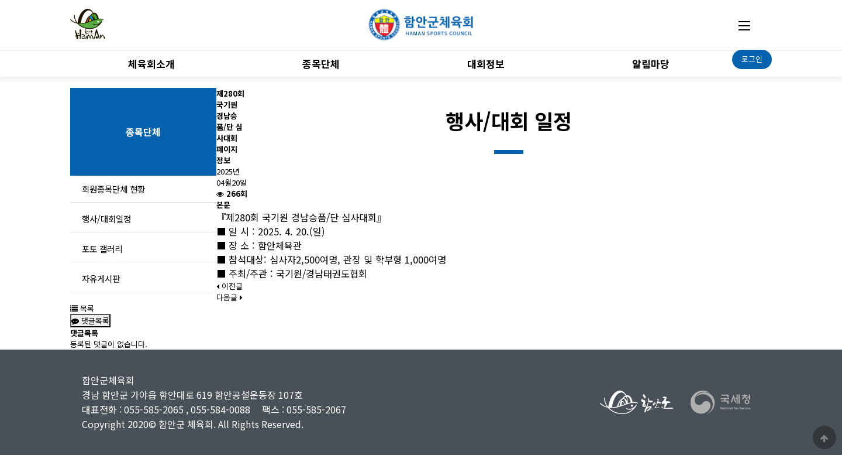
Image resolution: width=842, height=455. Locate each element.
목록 (82, 308)
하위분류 (181, 62)
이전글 (229, 286)
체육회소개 (151, 63)
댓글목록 (90, 320)
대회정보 (486, 63)
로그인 (751, 58)
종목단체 (321, 63)
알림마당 (651, 63)
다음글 (229, 297)
